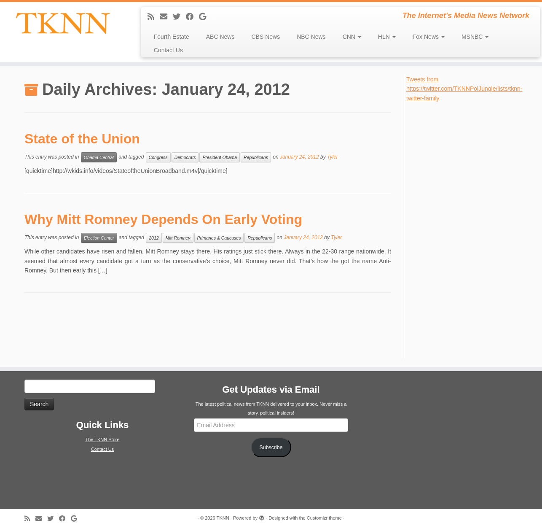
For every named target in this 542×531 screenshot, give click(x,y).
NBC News (311, 36)
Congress (158, 157)
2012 (153, 237)
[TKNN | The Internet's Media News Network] (62, 23)
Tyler (332, 157)
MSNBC (475, 36)
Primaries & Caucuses (219, 237)
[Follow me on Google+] (205, 17)
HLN (387, 36)
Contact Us (168, 50)
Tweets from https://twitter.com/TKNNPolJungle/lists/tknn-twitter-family (464, 89)
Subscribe (271, 447)
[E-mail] (166, 17)
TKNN (223, 517)
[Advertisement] (469, 229)
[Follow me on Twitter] (179, 17)
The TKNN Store (102, 439)
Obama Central (99, 157)
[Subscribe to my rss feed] (154, 17)
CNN (352, 36)
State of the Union (82, 138)
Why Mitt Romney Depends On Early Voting (163, 219)
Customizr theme (324, 517)
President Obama (219, 157)
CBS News (265, 36)
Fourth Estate (171, 36)
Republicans (256, 157)
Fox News (429, 36)
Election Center (99, 237)
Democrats (185, 157)
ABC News (220, 36)
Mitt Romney (178, 237)
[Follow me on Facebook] (192, 17)
